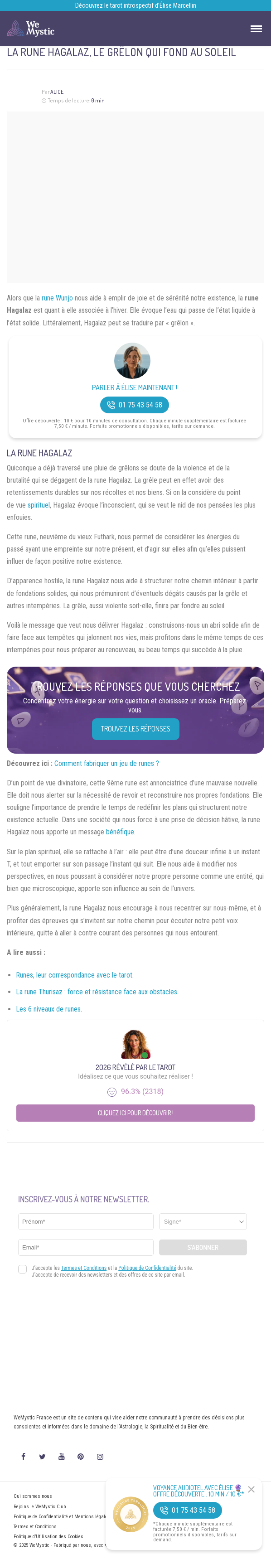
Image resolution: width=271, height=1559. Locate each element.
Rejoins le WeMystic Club (40, 1507)
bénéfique (120, 832)
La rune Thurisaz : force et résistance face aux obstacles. (97, 992)
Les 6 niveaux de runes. (49, 1009)
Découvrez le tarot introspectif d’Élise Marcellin (135, 5)
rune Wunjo (57, 298)
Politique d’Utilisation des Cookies (48, 1537)
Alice (56, 91)
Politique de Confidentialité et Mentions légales (62, 1517)
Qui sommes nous (33, 1496)
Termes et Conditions (35, 1527)
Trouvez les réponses (135, 728)
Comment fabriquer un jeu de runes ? (106, 763)
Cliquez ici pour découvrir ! (136, 1113)
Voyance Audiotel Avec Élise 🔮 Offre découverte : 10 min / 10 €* (198, 1491)
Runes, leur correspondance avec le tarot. (75, 975)
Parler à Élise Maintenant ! (134, 387)
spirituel (39, 505)
